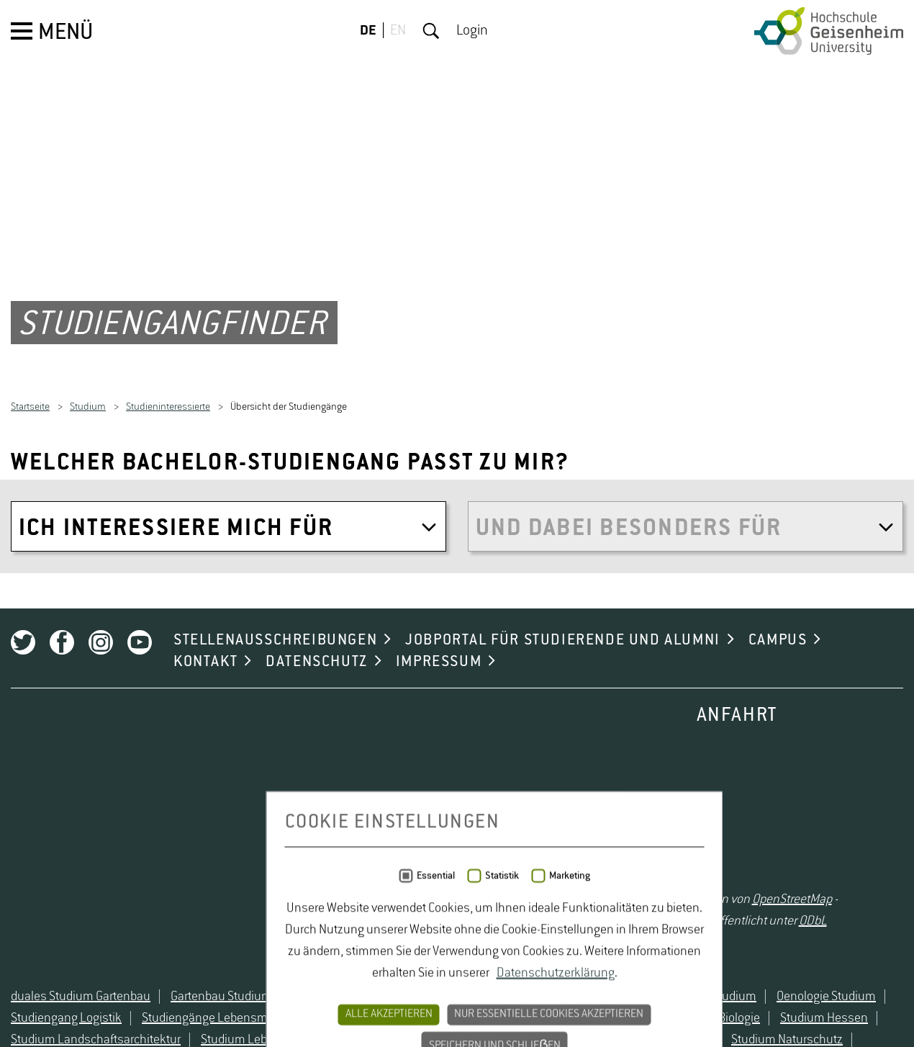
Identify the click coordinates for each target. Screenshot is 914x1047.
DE (368, 31)
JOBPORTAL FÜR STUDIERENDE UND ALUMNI (562, 775)
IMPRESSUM (438, 797)
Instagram (101, 777)
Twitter (23, 777)
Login (472, 31)
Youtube (139, 777)
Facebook (62, 777)
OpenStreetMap (792, 1035)
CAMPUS (777, 775)
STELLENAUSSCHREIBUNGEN (275, 775)
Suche (431, 31)
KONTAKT (205, 797)
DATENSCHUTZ (317, 797)
